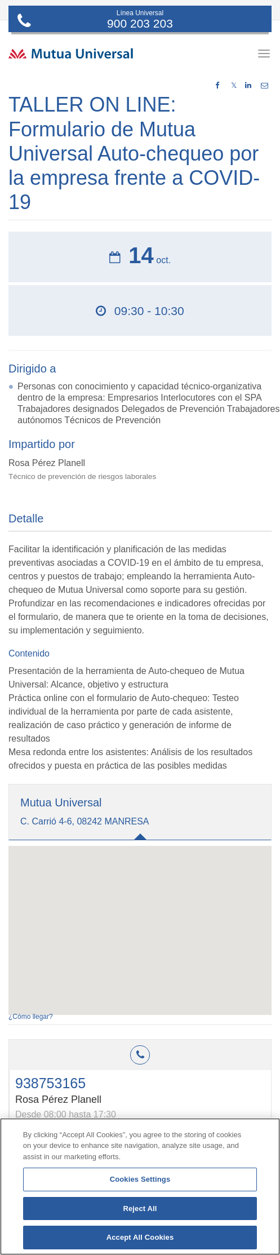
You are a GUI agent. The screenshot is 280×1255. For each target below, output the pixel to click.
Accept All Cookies (140, 1237)
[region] (140, 1186)
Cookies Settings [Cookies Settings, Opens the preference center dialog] (140, 1179)
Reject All (140, 1208)
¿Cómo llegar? (30, 1017)
